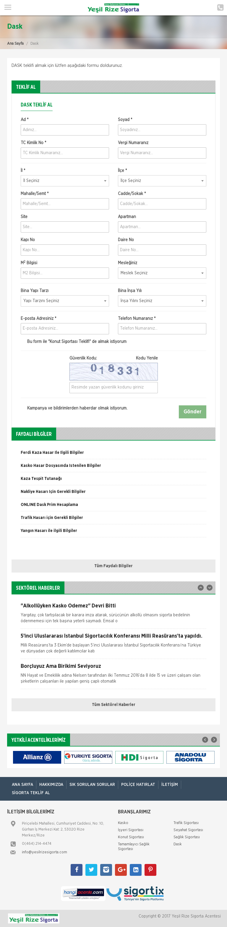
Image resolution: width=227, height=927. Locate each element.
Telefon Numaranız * (136, 319)
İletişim (169, 785)
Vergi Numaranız (133, 143)
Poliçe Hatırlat (138, 785)
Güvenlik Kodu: (113, 358)
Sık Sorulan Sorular (92, 785)
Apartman (127, 217)
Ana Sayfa (15, 44)
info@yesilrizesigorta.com (44, 852)
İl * (23, 171)
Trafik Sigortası (186, 823)
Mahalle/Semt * (34, 194)
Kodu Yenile (147, 358)
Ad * (24, 120)
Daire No (126, 240)
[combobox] (65, 180)
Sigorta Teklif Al (31, 793)
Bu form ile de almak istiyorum (74, 341)
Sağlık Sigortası (187, 837)
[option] (113, 454)
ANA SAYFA (22, 785)
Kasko (123, 823)
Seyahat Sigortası (188, 830)
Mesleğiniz (127, 263)
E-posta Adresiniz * (38, 319)
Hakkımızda (51, 785)
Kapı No (28, 240)
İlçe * (122, 171)
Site (24, 217)
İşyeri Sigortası (130, 830)
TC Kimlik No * (33, 143)
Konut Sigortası (131, 837)
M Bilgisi (29, 262)
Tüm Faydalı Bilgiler (113, 566)
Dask (178, 844)
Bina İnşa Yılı (130, 291)
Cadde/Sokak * (132, 194)
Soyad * (125, 120)
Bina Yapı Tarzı (34, 291)
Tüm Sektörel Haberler (113, 705)
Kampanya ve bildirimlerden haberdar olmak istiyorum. (74, 408)
